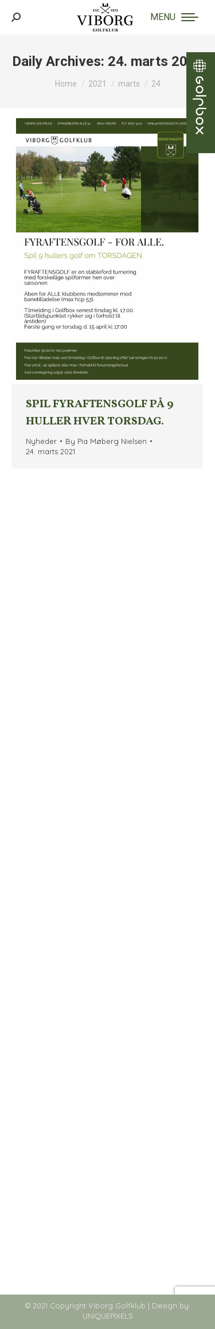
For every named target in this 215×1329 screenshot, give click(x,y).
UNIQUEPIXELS (108, 1315)
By (106, 441)
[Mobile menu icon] (174, 17)
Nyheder (41, 441)
